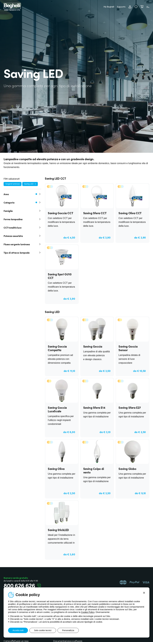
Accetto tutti (18, 630)
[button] (135, 6)
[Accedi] (129, 6)
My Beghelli (109, 6)
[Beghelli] (12, 6)
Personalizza (68, 630)
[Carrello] (141, 7)
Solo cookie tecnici (42, 630)
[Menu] (147, 6)
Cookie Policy (87, 612)
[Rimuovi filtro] (35, 184)
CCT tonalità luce (22, 227)
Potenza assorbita (22, 235)
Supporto (121, 6)
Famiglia (22, 210)
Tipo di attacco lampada (22, 252)
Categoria (22, 202)
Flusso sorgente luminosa (22, 244)
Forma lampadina (22, 219)
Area (22, 194)
